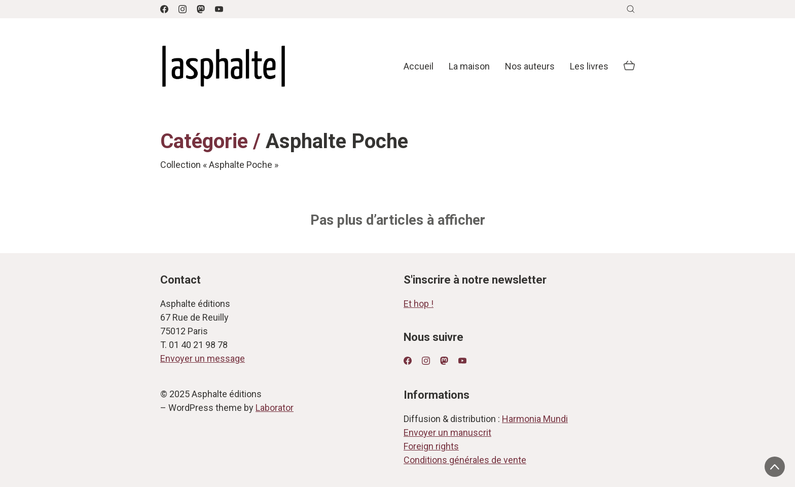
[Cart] (629, 66)
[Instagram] (182, 9)
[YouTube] (219, 9)
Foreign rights (431, 446)
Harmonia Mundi (535, 418)
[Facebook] (164, 9)
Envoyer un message (202, 358)
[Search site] (631, 9)
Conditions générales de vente (465, 460)
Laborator (275, 407)
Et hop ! (418, 303)
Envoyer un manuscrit (447, 432)
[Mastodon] (201, 9)
